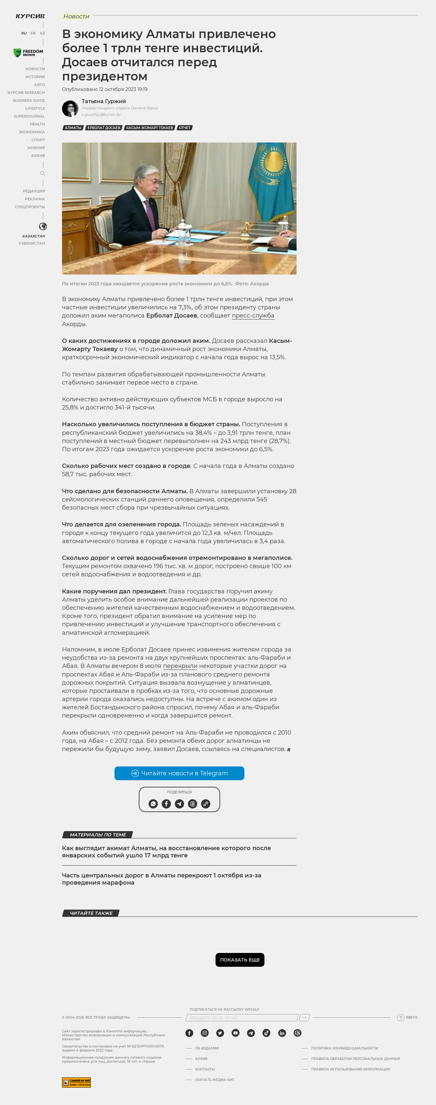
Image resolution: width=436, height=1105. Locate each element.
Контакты (205, 1070)
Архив (38, 155)
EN (33, 33)
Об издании (207, 1048)
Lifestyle (35, 108)
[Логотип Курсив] (29, 15)
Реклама (35, 198)
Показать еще (240, 960)
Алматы (73, 128)
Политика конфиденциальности (344, 1048)
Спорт (38, 139)
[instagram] (205, 1033)
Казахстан (33, 235)
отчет (184, 128)
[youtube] (235, 1033)
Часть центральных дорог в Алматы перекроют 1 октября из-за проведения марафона (161, 879)
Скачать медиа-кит (214, 1080)
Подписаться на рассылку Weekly (224, 1010)
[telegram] (251, 1033)
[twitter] (220, 1033)
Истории (35, 76)
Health (37, 124)
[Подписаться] (304, 1017)
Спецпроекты (30, 206)
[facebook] (189, 1033)
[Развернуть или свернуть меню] (42, 173)
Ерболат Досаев (104, 128)
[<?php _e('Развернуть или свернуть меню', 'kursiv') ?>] (42, 226)
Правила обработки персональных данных (355, 1059)
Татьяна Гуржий (104, 101)
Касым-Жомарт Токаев (149, 128)
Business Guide (29, 100)
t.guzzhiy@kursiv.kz (101, 114)
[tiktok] (266, 1033)
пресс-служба (253, 315)
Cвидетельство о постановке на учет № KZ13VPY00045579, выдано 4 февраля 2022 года (113, 1048)
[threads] (297, 1033)
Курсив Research (27, 92)
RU (23, 33)
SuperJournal (30, 116)
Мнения (36, 147)
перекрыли (180, 666)
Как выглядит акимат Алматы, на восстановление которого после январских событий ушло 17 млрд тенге (166, 852)
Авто (39, 84)
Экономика (32, 131)
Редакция (34, 190)
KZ (42, 33)
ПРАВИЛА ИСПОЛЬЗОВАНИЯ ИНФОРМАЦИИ (350, 1070)
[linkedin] (282, 1033)
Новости (35, 68)
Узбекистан (32, 242)
